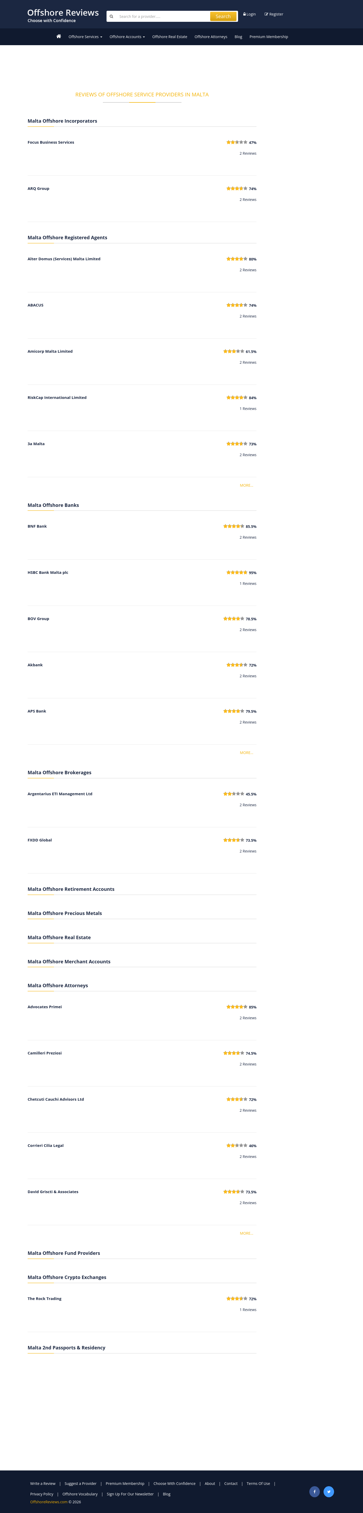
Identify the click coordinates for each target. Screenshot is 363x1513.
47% (252, 142)
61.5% (251, 351)
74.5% (251, 1053)
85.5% (251, 526)
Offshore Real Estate (169, 36)
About (210, 1483)
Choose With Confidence (175, 1483)
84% (252, 397)
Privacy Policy (41, 1493)
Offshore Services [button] (85, 36)
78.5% (251, 618)
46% (252, 1145)
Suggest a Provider (81, 1483)
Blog (238, 36)
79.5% (251, 711)
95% (252, 572)
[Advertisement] (142, 65)
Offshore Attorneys (211, 36)
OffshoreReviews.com (49, 1501)
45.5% (251, 794)
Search (223, 16)
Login (249, 14)
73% (252, 443)
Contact (231, 1483)
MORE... (246, 485)
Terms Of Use (258, 1483)
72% (252, 665)
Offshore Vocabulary (80, 1493)
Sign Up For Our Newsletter (130, 1493)
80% (252, 259)
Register (274, 14)
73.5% (251, 840)
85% (252, 1007)
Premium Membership (269, 36)
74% (252, 188)
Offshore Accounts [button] (127, 36)
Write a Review (43, 1483)
